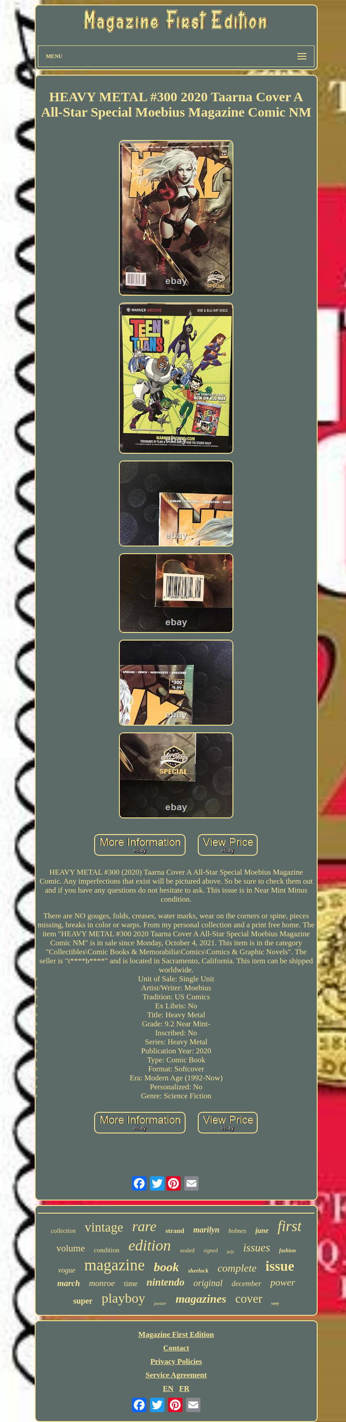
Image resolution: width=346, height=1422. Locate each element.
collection (63, 1231)
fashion (287, 1250)
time (130, 1283)
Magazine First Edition (176, 1334)
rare (144, 1226)
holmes (237, 1231)
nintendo (165, 1282)
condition (106, 1250)
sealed (187, 1250)
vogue (66, 1270)
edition (149, 1245)
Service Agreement (176, 1375)
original (208, 1283)
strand (174, 1230)
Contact (176, 1348)
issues (256, 1247)
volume (70, 1248)
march (68, 1283)
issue (279, 1266)
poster (160, 1303)
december (246, 1283)
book (166, 1267)
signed (211, 1250)
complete (237, 1268)
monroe (102, 1283)
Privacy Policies (176, 1361)
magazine (114, 1265)
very (275, 1303)
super (82, 1300)
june (262, 1230)
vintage (104, 1227)
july (230, 1251)
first (289, 1226)
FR (184, 1388)
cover (248, 1298)
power (282, 1282)
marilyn (206, 1229)
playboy (123, 1298)
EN (168, 1388)
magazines (201, 1298)
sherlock (198, 1270)
